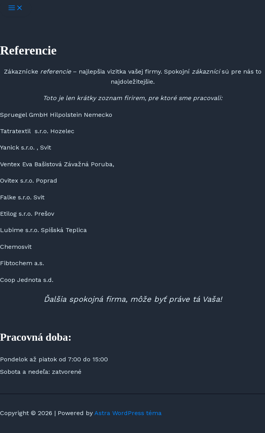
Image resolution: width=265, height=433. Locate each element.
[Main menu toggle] (15, 8)
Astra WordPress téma (128, 413)
